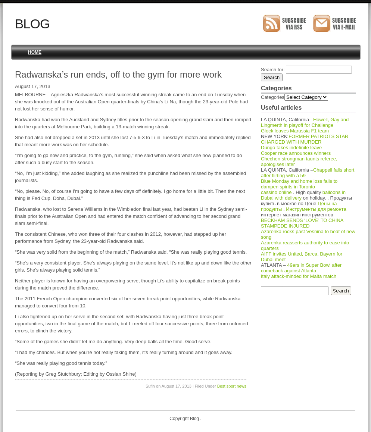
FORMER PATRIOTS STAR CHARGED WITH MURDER (305, 139)
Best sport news (231, 386)
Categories (272, 97)
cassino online (276, 192)
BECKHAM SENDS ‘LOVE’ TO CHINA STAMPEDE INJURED (302, 223)
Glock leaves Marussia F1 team (295, 131)
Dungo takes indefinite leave (291, 147)
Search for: (273, 69)
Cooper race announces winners (296, 153)
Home (34, 52)
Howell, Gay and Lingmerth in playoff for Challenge (305, 122)
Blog (32, 23)
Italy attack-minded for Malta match (298, 276)
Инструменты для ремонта (316, 209)
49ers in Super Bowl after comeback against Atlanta (301, 267)
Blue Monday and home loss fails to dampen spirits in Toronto (299, 184)
